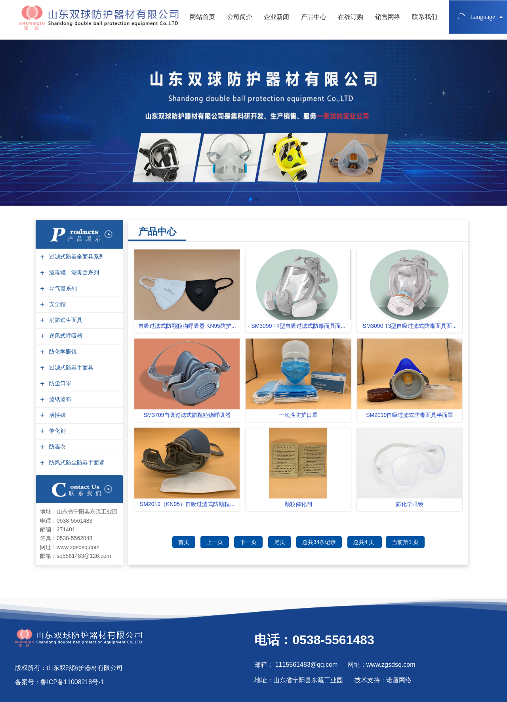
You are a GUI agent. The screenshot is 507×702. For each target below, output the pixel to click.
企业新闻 (276, 19)
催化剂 (56, 431)
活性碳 (56, 415)
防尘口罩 (59, 383)
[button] (250, 199)
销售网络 (387, 19)
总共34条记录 (319, 542)
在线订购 (350, 19)
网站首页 (202, 19)
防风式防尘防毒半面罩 (76, 463)
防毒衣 (56, 447)
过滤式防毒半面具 (70, 368)
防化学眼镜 (62, 352)
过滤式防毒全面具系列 (76, 257)
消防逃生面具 (64, 320)
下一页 (248, 542)
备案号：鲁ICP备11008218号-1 (59, 682)
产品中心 (313, 19)
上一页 (214, 542)
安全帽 (56, 304)
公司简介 (239, 19)
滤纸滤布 (59, 399)
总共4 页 (364, 542)
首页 (183, 542)
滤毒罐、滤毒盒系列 (73, 273)
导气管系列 (62, 288)
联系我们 (424, 19)
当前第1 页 (405, 542)
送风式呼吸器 (64, 336)
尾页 (279, 542)
